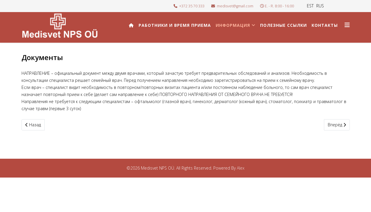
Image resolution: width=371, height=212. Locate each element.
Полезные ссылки (283, 25)
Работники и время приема (175, 25)
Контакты (325, 25)
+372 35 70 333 (191, 6)
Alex (240, 168)
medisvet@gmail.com (235, 6)
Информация (233, 25)
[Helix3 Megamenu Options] (347, 25)
